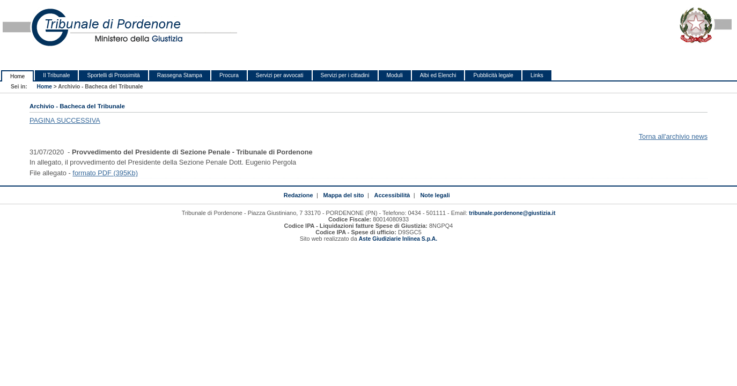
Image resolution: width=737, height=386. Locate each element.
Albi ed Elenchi (438, 75)
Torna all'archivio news (673, 136)
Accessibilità (392, 195)
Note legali (434, 195)
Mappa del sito (343, 195)
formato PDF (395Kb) (105, 173)
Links (536, 75)
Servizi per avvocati (280, 75)
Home (17, 76)
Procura (229, 75)
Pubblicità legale (493, 75)
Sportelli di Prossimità (113, 75)
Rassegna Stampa (179, 75)
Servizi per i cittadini (345, 75)
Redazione (298, 195)
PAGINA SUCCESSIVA (65, 120)
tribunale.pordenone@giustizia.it (512, 213)
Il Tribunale (56, 75)
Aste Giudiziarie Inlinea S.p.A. (398, 239)
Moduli (395, 75)
